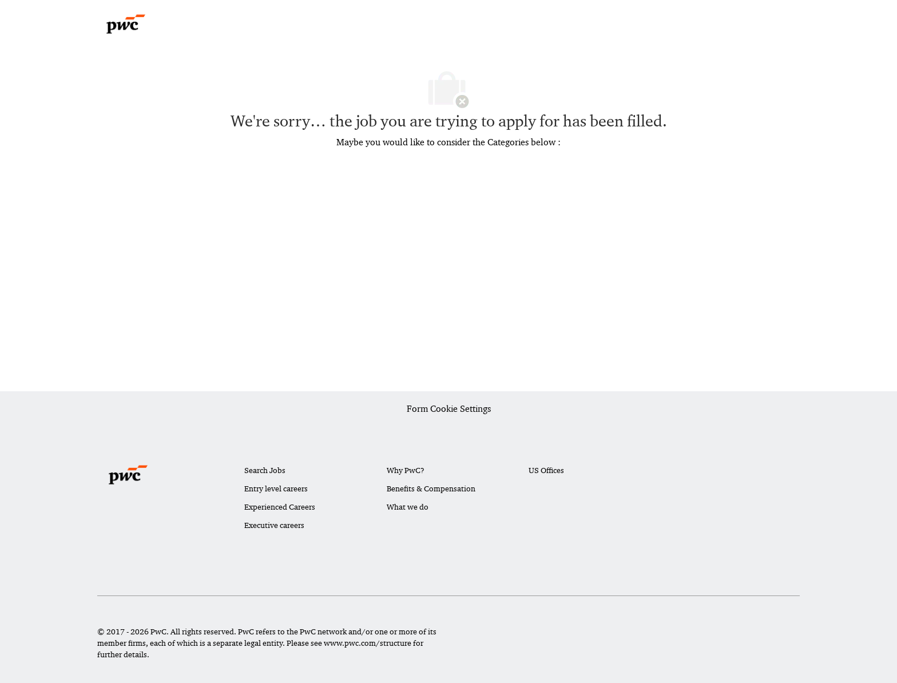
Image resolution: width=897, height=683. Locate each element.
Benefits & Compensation (431, 488)
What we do (407, 507)
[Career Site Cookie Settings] (448, 409)
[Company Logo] (125, 24)
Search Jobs (264, 470)
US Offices (546, 470)
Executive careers (274, 525)
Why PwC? (405, 470)
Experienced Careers (279, 507)
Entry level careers (276, 488)
